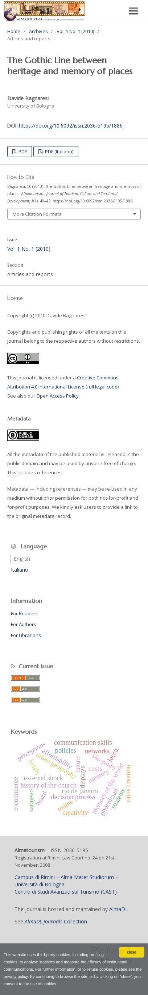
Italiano (19, 569)
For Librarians (26, 635)
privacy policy (16, 976)
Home (13, 31)
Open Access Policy (57, 395)
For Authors (23, 624)
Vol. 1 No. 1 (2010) (75, 31)
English (22, 558)
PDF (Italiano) (58, 151)
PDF (22, 151)
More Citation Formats (36, 214)
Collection (56, 921)
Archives (38, 31)
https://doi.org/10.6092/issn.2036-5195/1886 (71, 125)
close (131, 952)
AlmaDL (118, 909)
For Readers (24, 613)
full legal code (102, 386)
